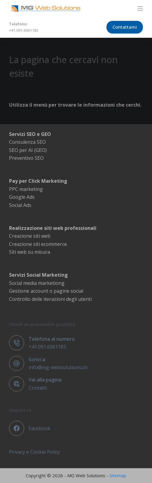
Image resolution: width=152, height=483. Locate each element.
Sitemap (117, 475)
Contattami (124, 27)
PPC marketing (26, 189)
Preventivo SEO (26, 158)
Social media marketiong (37, 283)
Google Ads (22, 197)
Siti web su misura (29, 252)
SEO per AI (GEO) (28, 150)
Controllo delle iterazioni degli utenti (50, 299)
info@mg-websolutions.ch (58, 367)
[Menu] (140, 8)
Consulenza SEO (27, 142)
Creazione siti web (29, 236)
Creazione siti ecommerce (38, 244)
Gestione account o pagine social (46, 291)
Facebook (39, 428)
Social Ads (20, 205)
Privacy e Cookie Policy (34, 452)
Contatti (38, 388)
